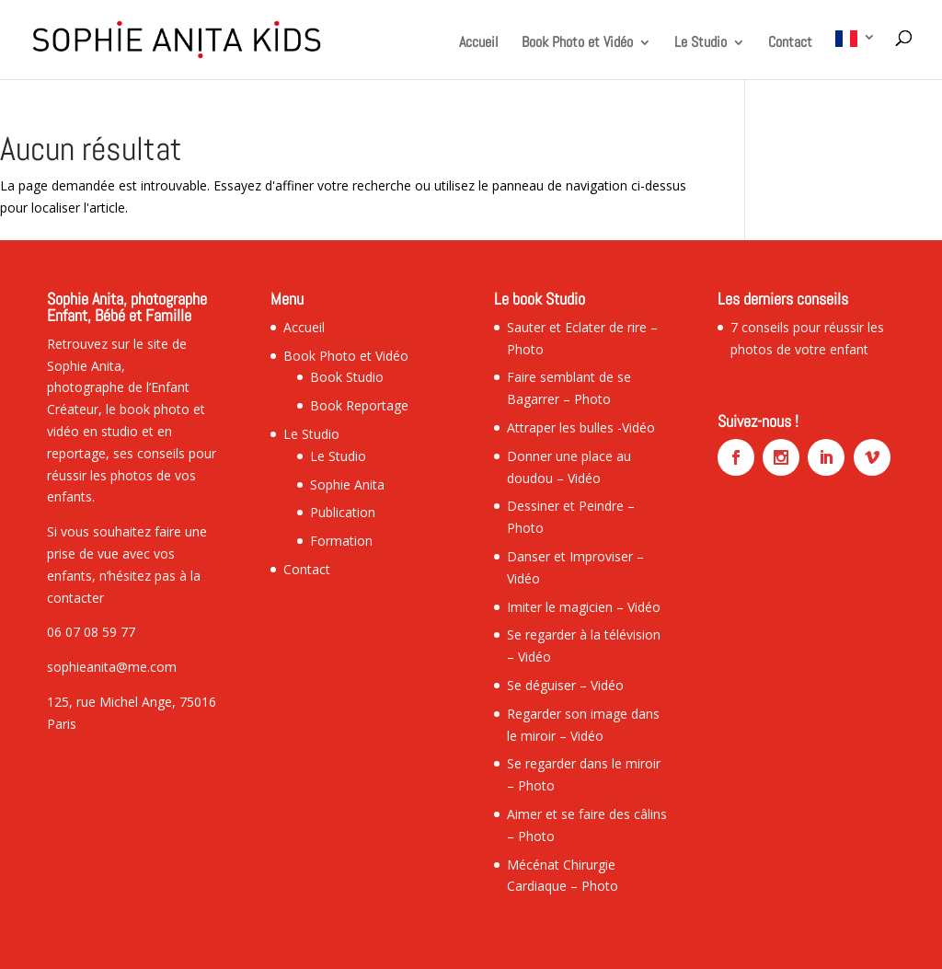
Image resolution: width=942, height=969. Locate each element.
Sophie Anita (347, 484)
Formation (341, 540)
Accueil (479, 44)
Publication (342, 512)
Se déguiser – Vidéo (565, 685)
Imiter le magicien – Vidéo (584, 607)
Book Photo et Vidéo (577, 44)
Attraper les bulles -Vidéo (581, 427)
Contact (790, 44)
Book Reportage (359, 405)
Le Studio (700, 44)
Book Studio (347, 377)
